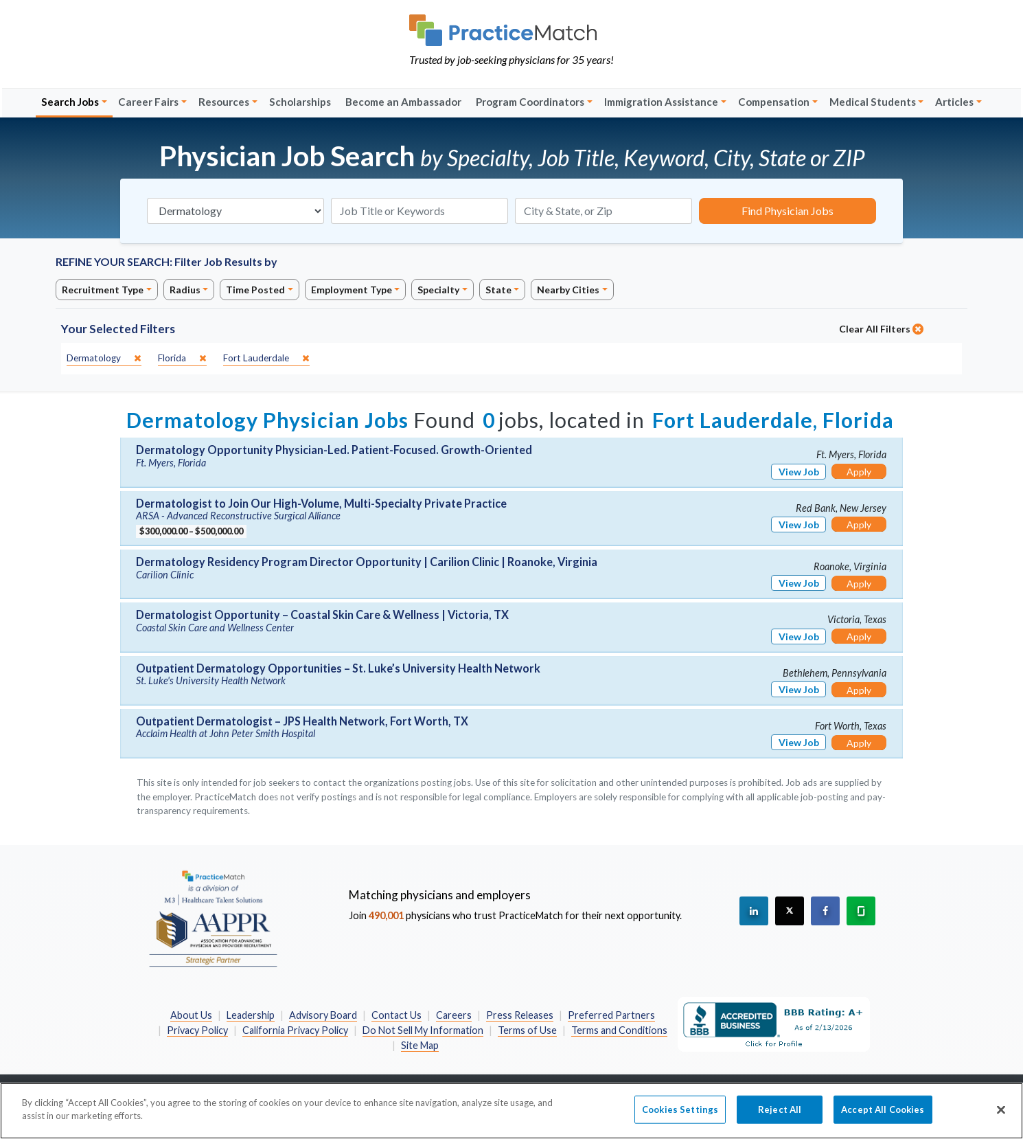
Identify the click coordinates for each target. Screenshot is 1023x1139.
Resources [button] (223, 101)
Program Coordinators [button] (530, 101)
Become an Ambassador (403, 101)
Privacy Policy (197, 1030)
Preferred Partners (611, 1015)
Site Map (420, 1045)
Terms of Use (527, 1030)
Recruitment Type (102, 289)
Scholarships (300, 101)
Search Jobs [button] (70, 101)
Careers (454, 1015)
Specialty (438, 289)
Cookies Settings (680, 1117)
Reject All (779, 1117)
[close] (104, 358)
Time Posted (255, 289)
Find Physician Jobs (788, 210)
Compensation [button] (773, 101)
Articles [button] (954, 101)
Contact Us (396, 1015)
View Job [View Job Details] (799, 471)
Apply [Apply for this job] (859, 471)
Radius (185, 289)
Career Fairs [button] (148, 101)
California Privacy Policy (295, 1030)
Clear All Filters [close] (881, 329)
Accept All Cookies (882, 1117)
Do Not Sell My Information (423, 1030)
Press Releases (519, 1015)
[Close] (1001, 1118)
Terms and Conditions (619, 1030)
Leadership (251, 1015)
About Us (191, 1015)
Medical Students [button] (872, 101)
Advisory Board (323, 1015)
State (498, 289)
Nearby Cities (568, 289)
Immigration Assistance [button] (661, 101)
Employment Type (351, 289)
